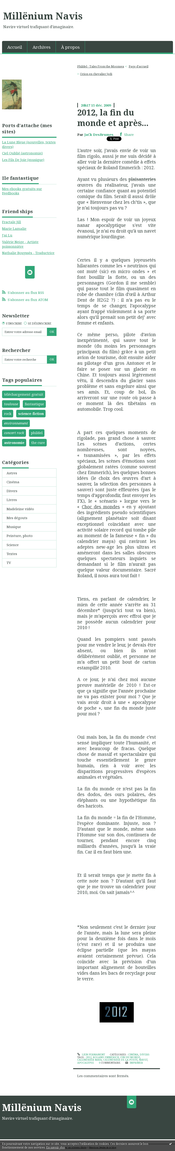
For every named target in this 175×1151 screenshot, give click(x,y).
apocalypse (85, 1062)
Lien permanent (91, 1054)
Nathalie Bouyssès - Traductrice (28, 252)
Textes (12, 553)
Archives (42, 47)
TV (9, 562)
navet (143, 1059)
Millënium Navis (42, 15)
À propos (70, 47)
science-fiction (31, 413)
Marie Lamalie (14, 228)
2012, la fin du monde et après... (113, 117)
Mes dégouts (17, 517)
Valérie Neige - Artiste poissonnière (20, 244)
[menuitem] (14, 47)
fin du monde (130, 1057)
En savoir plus (55, 1147)
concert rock (14, 432)
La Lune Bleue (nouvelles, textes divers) (29, 144)
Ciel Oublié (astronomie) (22, 153)
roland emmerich (106, 1057)
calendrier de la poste (120, 1059)
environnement (16, 423)
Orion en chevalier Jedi (96, 74)
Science (13, 544)
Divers (12, 490)
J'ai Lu (7, 235)
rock (7, 413)
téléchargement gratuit (23, 394)
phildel (37, 432)
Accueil (14, 47)
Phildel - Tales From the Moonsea (100, 66)
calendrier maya (89, 1059)
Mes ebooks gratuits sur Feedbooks (22, 191)
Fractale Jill (11, 222)
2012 (88, 1057)
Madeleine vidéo (20, 509)
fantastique (34, 404)
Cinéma (13, 482)
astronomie (14, 442)
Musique (14, 526)
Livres (12, 499)
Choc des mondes (101, 507)
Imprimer (134, 1062)
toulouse (11, 404)
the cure (38, 442)
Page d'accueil (138, 66)
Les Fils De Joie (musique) (23, 159)
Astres (12, 473)
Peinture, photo (20, 535)
